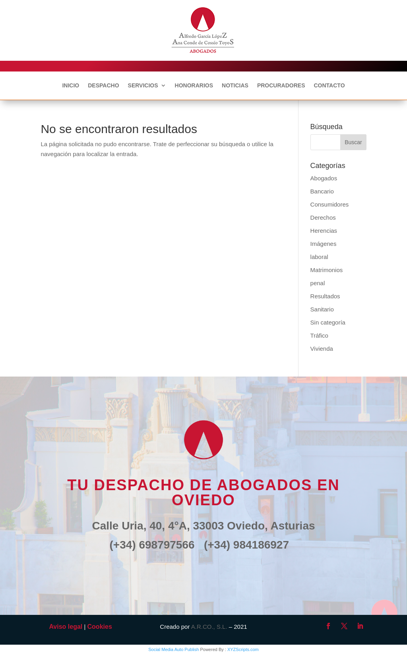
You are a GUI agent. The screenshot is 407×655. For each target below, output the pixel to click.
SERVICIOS (143, 86)
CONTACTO (329, 86)
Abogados (323, 178)
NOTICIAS (235, 86)
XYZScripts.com (243, 649)
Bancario (322, 191)
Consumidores (329, 204)
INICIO (70, 86)
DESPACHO (103, 86)
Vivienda (321, 348)
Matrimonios (326, 270)
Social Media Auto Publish (173, 649)
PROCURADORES (281, 86)
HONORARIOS (194, 86)
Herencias (323, 230)
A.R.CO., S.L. (209, 626)
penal (317, 283)
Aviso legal (65, 626)
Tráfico (319, 335)
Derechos (323, 217)
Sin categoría (327, 322)
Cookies (99, 626)
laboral (319, 256)
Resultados (325, 296)
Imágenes (323, 243)
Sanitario (322, 309)
